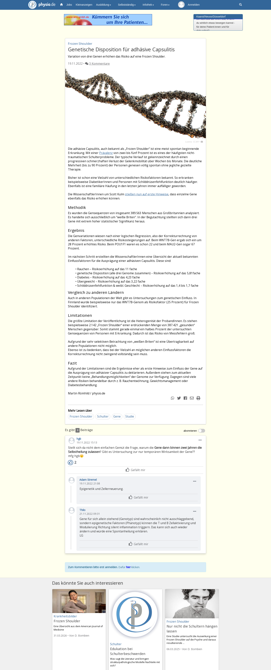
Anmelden (194, 4)
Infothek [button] (148, 4)
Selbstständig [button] (127, 4)
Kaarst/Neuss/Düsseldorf (211, 16)
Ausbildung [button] (103, 4)
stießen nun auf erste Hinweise (146, 194)
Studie (129, 416)
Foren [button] (165, 4)
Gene (117, 416)
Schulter (103, 416)
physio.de (40, 5)
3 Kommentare (99, 64)
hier (128, 567)
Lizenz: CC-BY (192, 141)
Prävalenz (106, 153)
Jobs (69, 4)
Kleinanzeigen (84, 4)
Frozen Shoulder (81, 416)
